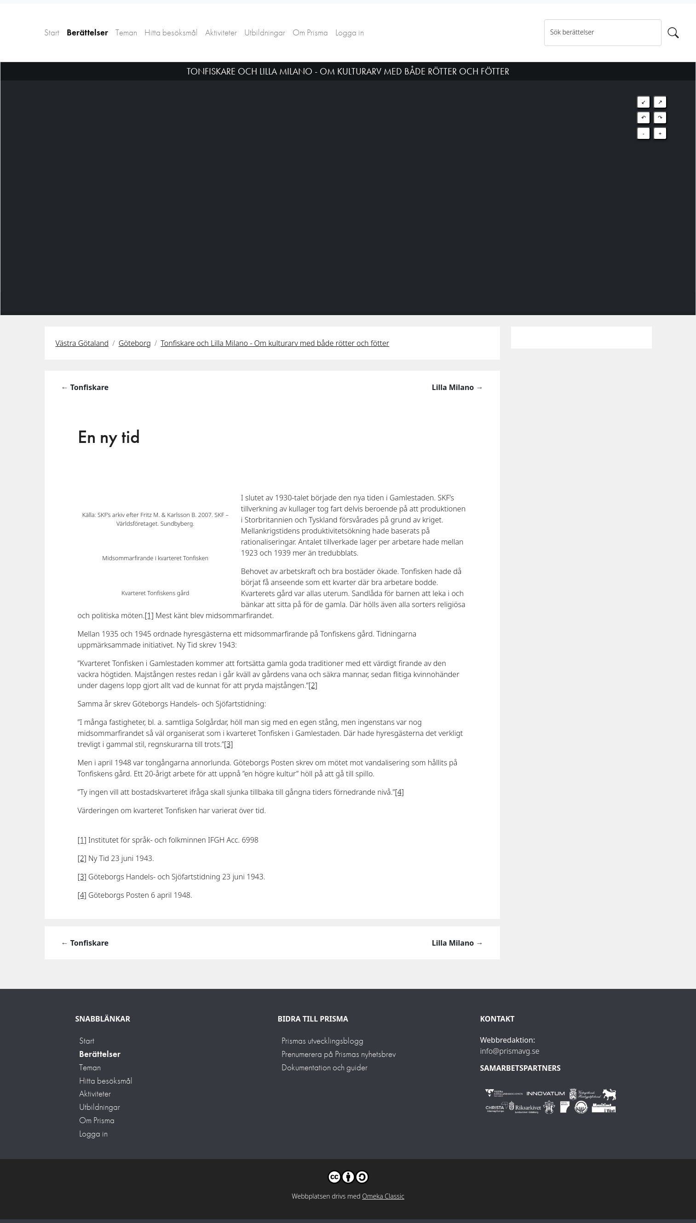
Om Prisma (310, 32)
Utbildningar (264, 32)
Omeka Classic (383, 1196)
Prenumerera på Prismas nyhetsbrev (339, 1054)
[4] (399, 792)
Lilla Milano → (457, 387)
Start (51, 32)
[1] (148, 615)
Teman (126, 32)
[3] (228, 744)
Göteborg (135, 343)
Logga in (349, 32)
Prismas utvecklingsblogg (322, 1040)
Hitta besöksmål (171, 32)
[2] (313, 685)
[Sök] (673, 32)
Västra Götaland (82, 343)
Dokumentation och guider (325, 1067)
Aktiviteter (221, 32)
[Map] (348, 177)
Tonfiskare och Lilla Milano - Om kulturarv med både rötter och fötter (275, 343)
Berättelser (87, 32)
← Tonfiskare (85, 387)
